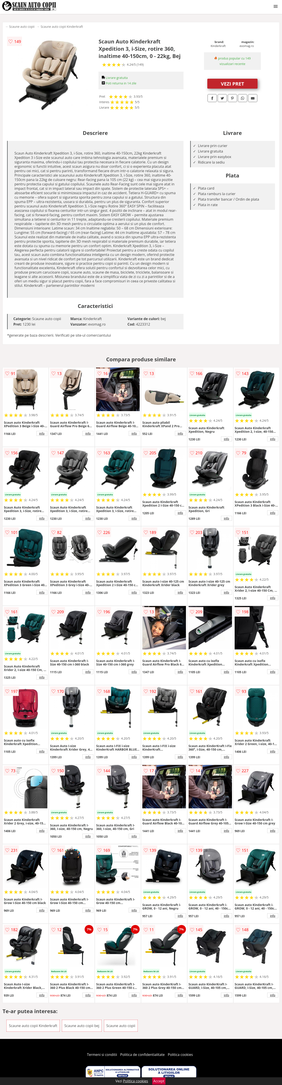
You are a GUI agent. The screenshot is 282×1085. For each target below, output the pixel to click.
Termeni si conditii (102, 1054)
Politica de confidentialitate (142, 1054)
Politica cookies (180, 1054)
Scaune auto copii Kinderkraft (62, 26)
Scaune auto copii (21, 26)
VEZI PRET (232, 83)
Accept (158, 1081)
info (42, 433)
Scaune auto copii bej (81, 1025)
